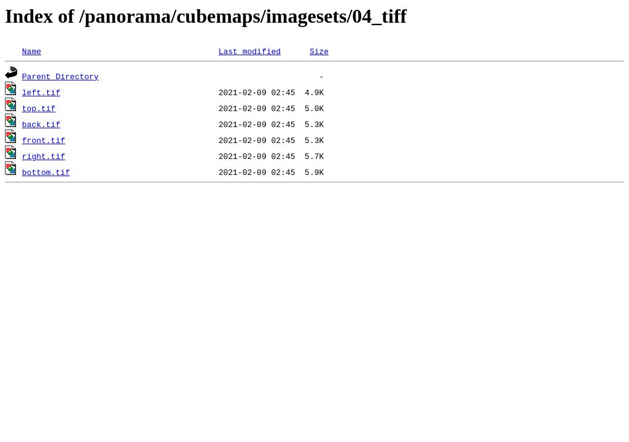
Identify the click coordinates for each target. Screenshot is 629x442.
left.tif (41, 92)
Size (319, 50)
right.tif (43, 155)
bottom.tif (46, 171)
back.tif (41, 124)
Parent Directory (60, 76)
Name (31, 50)
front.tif (43, 139)
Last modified (250, 50)
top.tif (39, 108)
